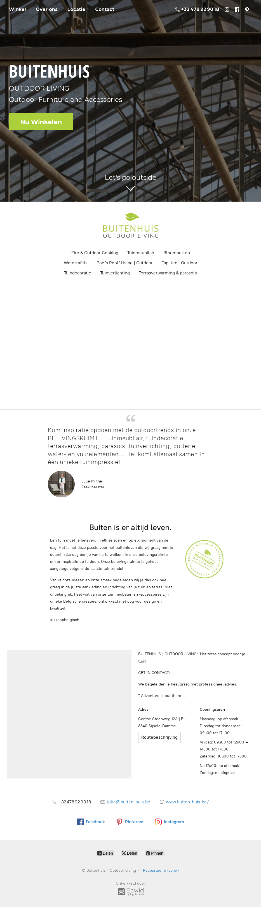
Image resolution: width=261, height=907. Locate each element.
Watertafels (76, 262)
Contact (104, 9)
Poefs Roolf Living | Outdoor (125, 262)
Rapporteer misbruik (161, 870)
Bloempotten (176, 252)
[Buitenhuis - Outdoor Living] (130, 225)
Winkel (17, 9)
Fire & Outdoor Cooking (94, 252)
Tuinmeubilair (140, 252)
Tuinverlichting (115, 273)
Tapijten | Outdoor (179, 262)
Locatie (76, 9)
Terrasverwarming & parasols (168, 273)
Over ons (47, 9)
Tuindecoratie (77, 273)
